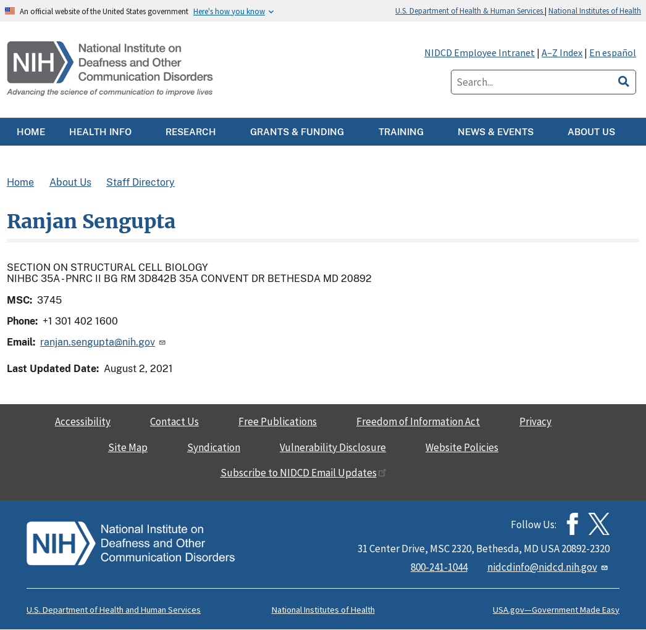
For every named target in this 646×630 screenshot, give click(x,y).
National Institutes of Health (594, 10)
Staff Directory (140, 182)
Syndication (213, 447)
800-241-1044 (439, 567)
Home (20, 182)
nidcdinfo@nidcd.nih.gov (548, 567)
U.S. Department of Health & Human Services (470, 10)
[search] (623, 79)
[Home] (111, 69)
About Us (70, 182)
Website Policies (462, 447)
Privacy (535, 421)
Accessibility (83, 421)
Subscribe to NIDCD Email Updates (303, 472)
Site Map (128, 447)
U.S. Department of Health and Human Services (114, 609)
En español (612, 52)
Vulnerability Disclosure (333, 447)
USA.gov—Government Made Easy (556, 609)
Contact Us (174, 421)
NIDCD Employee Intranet (479, 52)
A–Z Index (562, 52)
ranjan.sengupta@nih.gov (103, 342)
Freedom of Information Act (418, 421)
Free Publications (277, 421)
